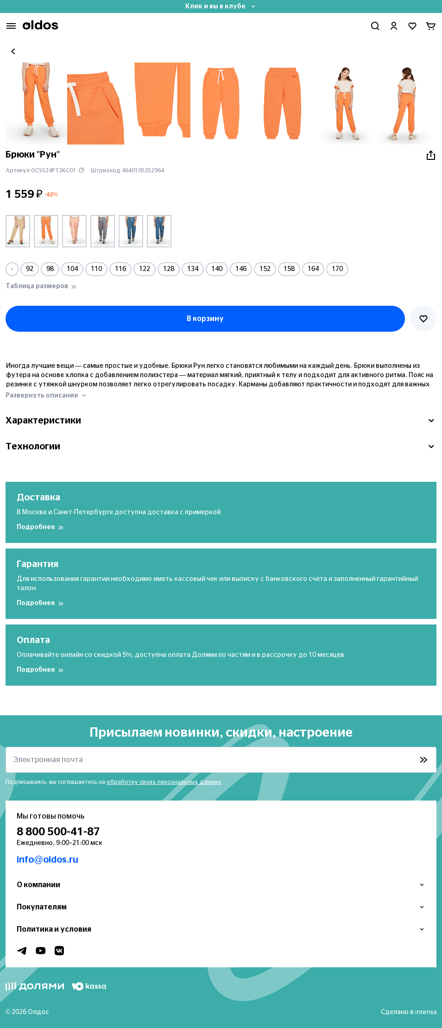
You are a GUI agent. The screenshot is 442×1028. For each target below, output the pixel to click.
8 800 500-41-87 (58, 832)
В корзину (205, 318)
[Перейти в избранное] (412, 26)
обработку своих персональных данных (164, 782)
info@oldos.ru (47, 859)
